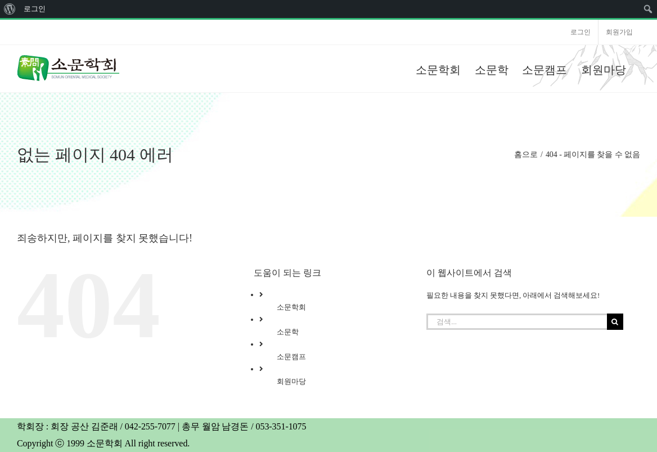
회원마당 (291, 381)
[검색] (615, 322)
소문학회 (291, 307)
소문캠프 (291, 356)
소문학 (288, 332)
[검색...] (516, 322)
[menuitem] (10, 9)
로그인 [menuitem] (35, 9)
